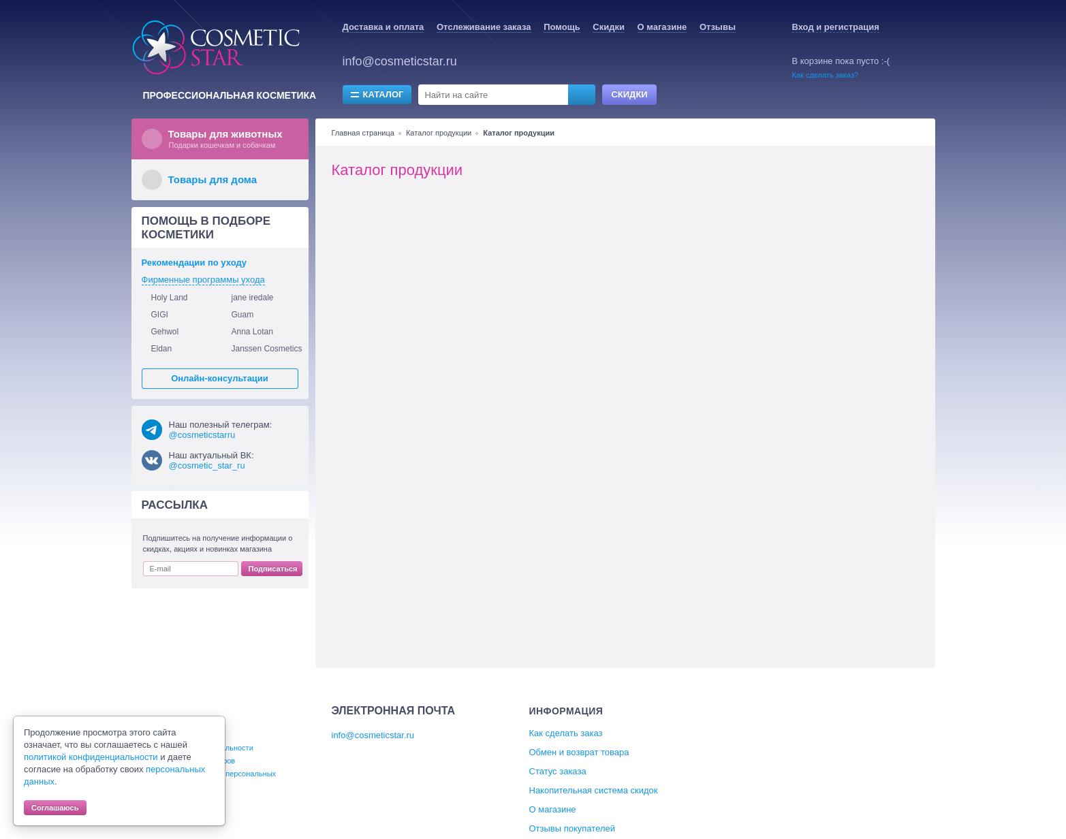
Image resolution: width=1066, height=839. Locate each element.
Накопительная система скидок (593, 790)
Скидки (609, 27)
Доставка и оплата (383, 27)
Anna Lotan (252, 331)
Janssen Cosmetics (267, 348)
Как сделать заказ (566, 733)
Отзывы (718, 27)
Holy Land (169, 297)
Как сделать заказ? (825, 75)
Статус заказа (557, 771)
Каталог (383, 94)
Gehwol (165, 331)
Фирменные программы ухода (203, 279)
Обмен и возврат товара (579, 752)
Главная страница (363, 133)
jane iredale (253, 297)
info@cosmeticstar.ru (400, 61)
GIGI (159, 314)
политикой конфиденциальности (91, 757)
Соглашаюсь (55, 808)
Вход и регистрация (835, 27)
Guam (243, 314)
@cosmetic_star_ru (207, 465)
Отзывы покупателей (572, 828)
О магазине (662, 27)
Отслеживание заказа (484, 27)
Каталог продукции (438, 133)
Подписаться (273, 569)
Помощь (562, 27)
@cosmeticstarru (202, 435)
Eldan (161, 348)
